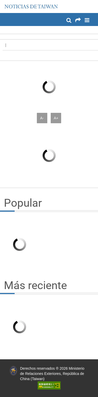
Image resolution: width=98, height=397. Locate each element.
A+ (56, 118)
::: (5, 3)
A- (42, 118)
